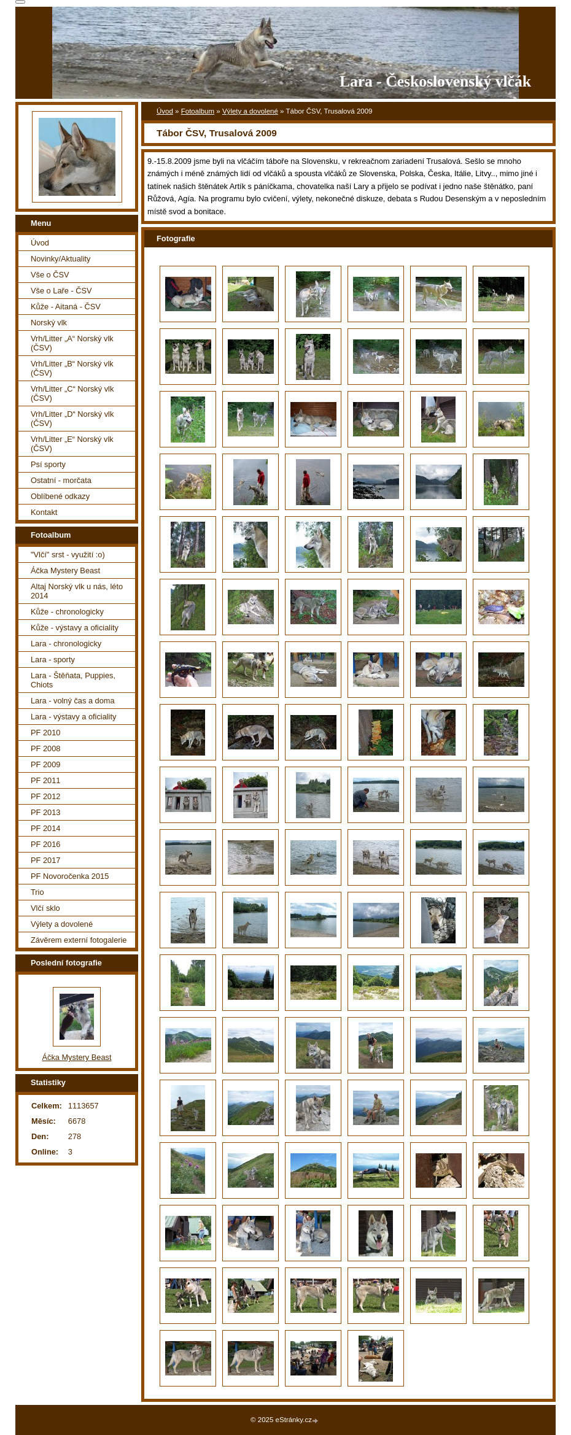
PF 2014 (45, 828)
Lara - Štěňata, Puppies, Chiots (73, 680)
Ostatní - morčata (61, 480)
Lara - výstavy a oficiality (73, 716)
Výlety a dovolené (250, 111)
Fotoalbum (197, 111)
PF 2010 (45, 732)
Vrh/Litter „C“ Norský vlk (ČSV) (72, 393)
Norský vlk (49, 322)
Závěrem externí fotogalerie (78, 940)
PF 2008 (45, 748)
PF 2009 (45, 764)
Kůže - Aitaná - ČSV (66, 306)
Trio (37, 892)
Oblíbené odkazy (60, 496)
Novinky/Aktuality (60, 258)
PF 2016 (45, 844)
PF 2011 (45, 780)
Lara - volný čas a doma (73, 700)
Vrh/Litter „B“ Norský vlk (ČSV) (72, 368)
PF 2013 (45, 812)
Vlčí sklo (45, 908)
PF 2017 (45, 860)
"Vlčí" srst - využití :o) (68, 554)
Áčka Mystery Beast (65, 570)
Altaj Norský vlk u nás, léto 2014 (77, 591)
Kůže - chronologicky (67, 611)
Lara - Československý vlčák (435, 81)
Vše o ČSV (50, 274)
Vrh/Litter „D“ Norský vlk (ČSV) (72, 418)
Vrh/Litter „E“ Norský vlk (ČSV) (72, 444)
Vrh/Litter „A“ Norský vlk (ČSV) (72, 343)
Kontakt (44, 512)
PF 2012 (45, 796)
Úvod (165, 111)
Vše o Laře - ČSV (61, 290)
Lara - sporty (53, 659)
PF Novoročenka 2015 (70, 876)
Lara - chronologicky (66, 643)
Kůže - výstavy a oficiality (74, 627)
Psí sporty (48, 464)
